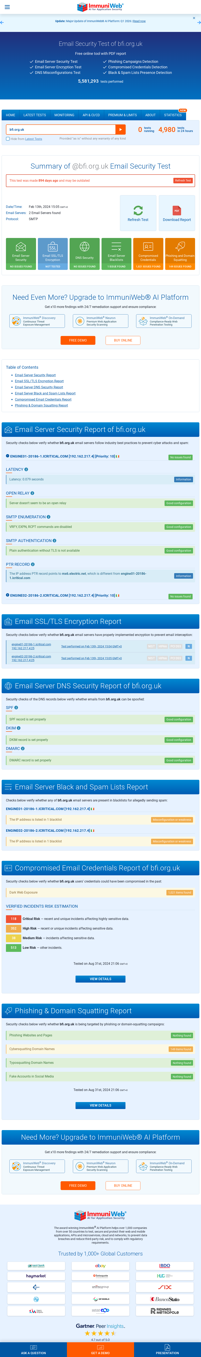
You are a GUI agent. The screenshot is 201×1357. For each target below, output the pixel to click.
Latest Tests (35, 115)
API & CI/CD (91, 115)
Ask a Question (33, 1353)
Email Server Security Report (35, 375)
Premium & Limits (122, 115)
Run (120, 129)
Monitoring (64, 115)
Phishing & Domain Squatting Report (41, 405)
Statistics (175, 113)
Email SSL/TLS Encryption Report (39, 381)
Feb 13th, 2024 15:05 (91, 658)
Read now (139, 21)
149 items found (181, 1049)
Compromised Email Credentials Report (43, 399)
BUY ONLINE (123, 340)
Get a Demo (100, 1353)
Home (10, 115)
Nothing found (182, 1035)
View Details (100, 979)
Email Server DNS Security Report (39, 387)
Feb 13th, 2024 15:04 (91, 646)
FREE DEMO (78, 340)
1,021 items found (179, 892)
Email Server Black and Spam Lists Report (45, 393)
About (150, 115)
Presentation (167, 1353)
